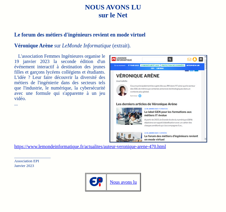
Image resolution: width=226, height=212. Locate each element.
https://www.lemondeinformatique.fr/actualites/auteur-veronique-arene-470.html (90, 146)
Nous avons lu (123, 182)
